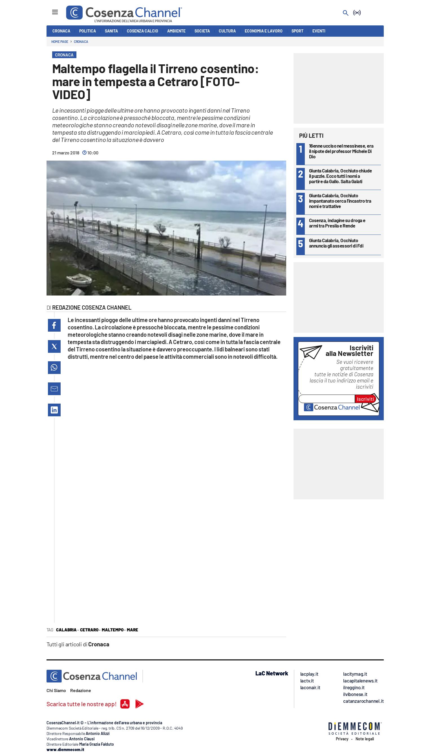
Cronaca (81, 41)
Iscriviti (365, 399)
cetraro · (90, 629)
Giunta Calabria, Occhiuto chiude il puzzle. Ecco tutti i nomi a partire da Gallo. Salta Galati (340, 176)
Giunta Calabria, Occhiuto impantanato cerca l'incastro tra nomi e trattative (340, 200)
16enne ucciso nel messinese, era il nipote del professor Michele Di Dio (341, 151)
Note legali (365, 739)
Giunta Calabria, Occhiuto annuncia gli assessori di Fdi (336, 242)
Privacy (342, 739)
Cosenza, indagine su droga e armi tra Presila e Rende (337, 222)
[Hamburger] (50, 9)
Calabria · (67, 629)
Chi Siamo (56, 690)
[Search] (346, 13)
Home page (59, 41)
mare (132, 629)
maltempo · (113, 629)
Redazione (80, 690)
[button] (54, 325)
